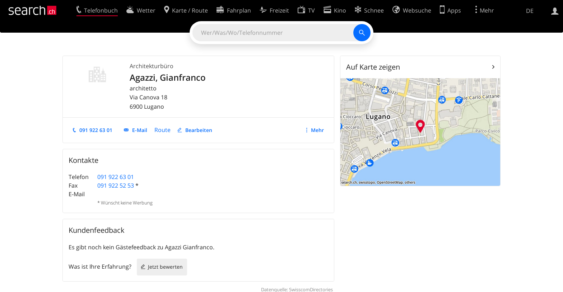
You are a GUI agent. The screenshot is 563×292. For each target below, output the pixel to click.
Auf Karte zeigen (373, 67)
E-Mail (139, 130)
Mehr (317, 130)
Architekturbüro (151, 66)
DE (530, 11)
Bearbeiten (198, 130)
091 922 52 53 (115, 185)
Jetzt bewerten (165, 266)
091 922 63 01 (95, 130)
